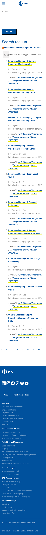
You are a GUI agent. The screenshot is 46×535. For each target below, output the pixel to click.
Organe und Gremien (10, 410)
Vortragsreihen (7, 458)
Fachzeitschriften (8, 513)
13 (28, 349)
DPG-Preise (6, 488)
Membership (18, 395)
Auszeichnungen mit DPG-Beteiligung (16, 497)
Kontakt (5, 425)
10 (11, 349)
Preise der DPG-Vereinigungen (13, 494)
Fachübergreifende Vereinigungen (14, 435)
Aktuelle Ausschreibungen (11, 482)
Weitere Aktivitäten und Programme (15, 464)
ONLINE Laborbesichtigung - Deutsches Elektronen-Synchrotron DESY (23, 318)
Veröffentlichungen (9, 501)
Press (27, 395)
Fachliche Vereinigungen (11, 432)
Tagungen (5, 449)
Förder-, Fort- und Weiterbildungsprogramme (19, 455)
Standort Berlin (7, 422)
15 (39, 349)
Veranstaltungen (8, 468)
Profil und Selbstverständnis (12, 407)
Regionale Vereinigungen (11, 438)
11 (17, 349)
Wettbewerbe (7, 461)
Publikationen (7, 507)
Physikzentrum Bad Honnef (12, 419)
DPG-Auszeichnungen (10, 478)
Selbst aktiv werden (9, 446)
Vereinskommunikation (10, 416)
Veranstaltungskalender (11, 471)
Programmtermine (21, 81)
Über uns (5, 403)
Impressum (6, 531)
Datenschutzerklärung (29, 531)
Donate (6, 395)
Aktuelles (5, 504)
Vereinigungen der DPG (11, 429)
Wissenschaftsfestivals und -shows (15, 452)
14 (33, 349)
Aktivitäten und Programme (30, 77)
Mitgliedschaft (7, 413)
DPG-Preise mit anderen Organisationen (17, 491)
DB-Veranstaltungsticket (11, 474)
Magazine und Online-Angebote (14, 510)
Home (5, 11)
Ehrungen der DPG (9, 485)
